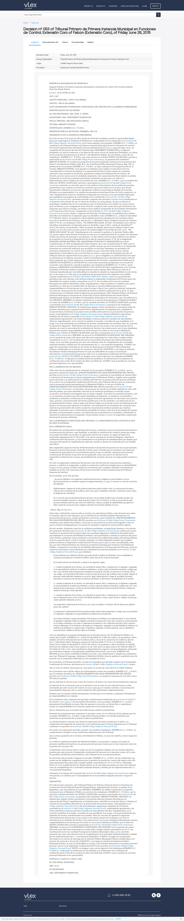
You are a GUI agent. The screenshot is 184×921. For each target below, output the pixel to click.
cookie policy (109, 919)
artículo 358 (90, 664)
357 (105, 211)
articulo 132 (115, 197)
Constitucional (117, 199)
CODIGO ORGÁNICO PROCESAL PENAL (90, 276)
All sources (62, 906)
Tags (25, 906)
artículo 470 (67, 375)
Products (101, 6)
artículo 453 (70, 159)
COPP (70, 356)
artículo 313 (82, 530)
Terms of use (27, 915)
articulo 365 (131, 140)
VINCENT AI (89, 6)
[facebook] (158, 895)
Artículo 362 (91, 773)
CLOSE (180, 919)
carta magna (65, 701)
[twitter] (154, 895)
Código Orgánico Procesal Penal (67, 143)
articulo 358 (59, 356)
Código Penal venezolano (92, 159)
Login (145, 6)
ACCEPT (118, 919)
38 (102, 211)
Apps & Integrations (130, 6)
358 (110, 211)
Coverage (113, 6)
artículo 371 (90, 316)
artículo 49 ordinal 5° (127, 699)
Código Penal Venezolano (87, 375)
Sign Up (156, 6)
